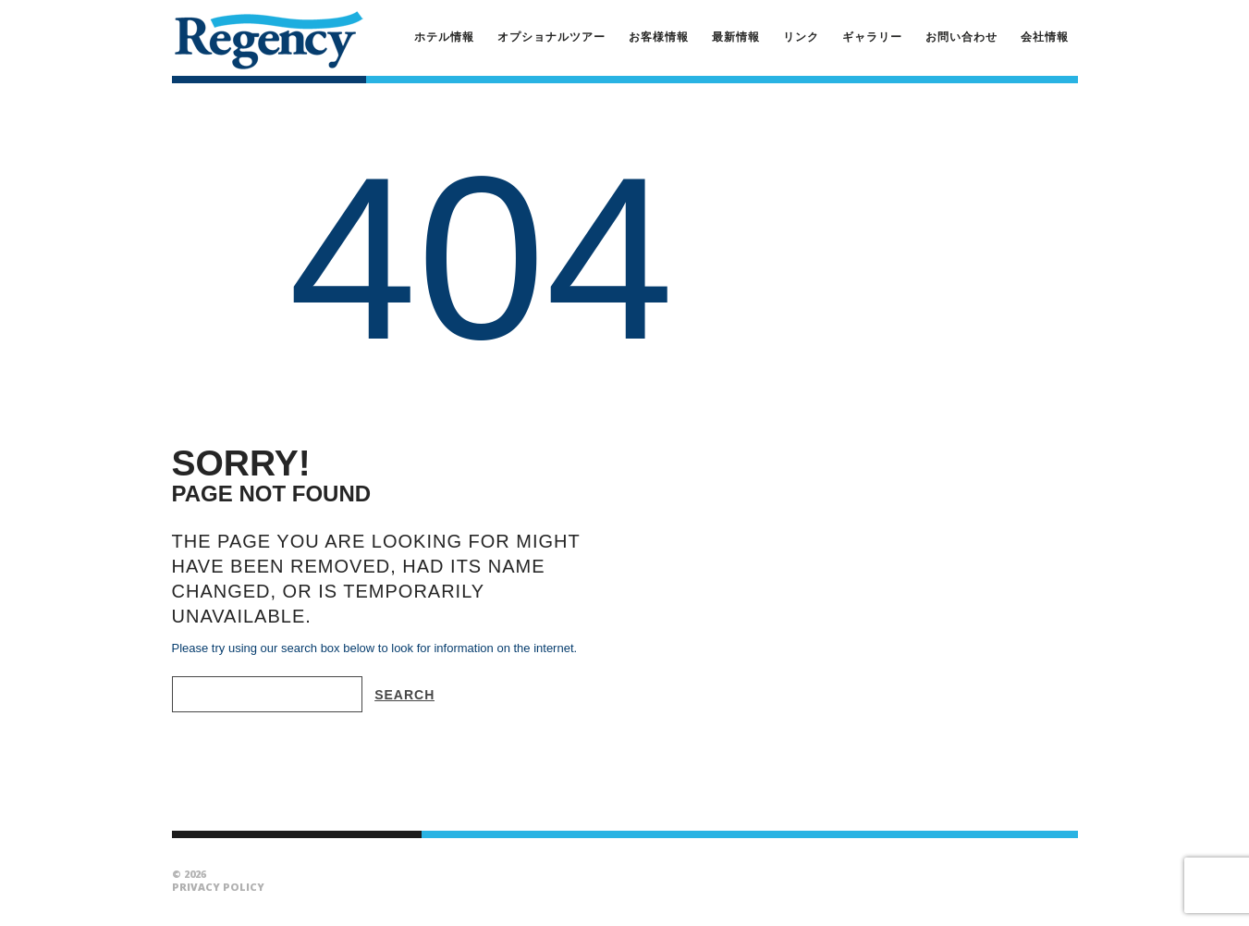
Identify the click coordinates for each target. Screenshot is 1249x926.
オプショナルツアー (551, 36)
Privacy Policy (218, 887)
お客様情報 (659, 36)
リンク (801, 36)
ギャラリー (872, 36)
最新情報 (736, 36)
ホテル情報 (444, 36)
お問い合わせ (961, 36)
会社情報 (1045, 36)
